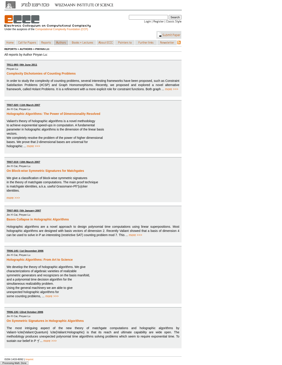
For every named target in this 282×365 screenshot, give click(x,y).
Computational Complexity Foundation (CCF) (61, 29)
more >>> (171, 89)
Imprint (29, 359)
